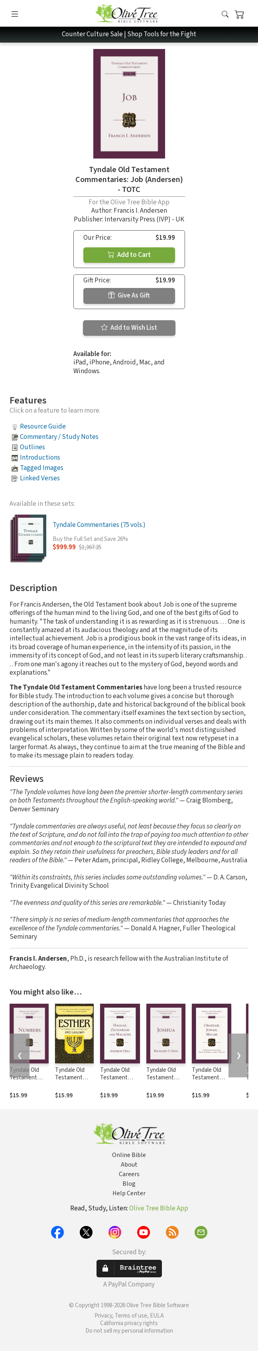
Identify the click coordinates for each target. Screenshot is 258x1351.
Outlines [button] (32, 447)
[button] (225, 15)
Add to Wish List (129, 328)
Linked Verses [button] (40, 478)
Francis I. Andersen (140, 210)
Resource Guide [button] (43, 426)
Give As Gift (129, 295)
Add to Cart (129, 255)
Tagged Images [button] (41, 468)
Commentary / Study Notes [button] (59, 437)
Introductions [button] (40, 457)
